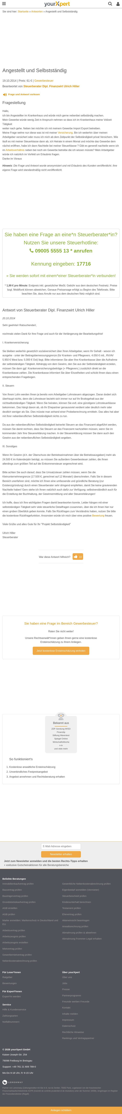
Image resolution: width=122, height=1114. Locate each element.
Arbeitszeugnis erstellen (15, 942)
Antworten (37, 11)
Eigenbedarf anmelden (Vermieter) (80, 889)
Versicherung (65, 132)
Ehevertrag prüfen (71, 914)
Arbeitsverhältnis (15, 150)
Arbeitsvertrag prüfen (13, 930)
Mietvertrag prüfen (12, 948)
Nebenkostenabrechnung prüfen (19, 960)
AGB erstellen (9, 908)
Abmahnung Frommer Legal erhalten (82, 938)
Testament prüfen (71, 908)
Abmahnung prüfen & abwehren (79, 932)
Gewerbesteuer (43, 80)
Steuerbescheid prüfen (74, 896)
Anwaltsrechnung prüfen (75, 926)
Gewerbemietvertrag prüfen (17, 954)
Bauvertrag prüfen (12, 889)
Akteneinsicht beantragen (75, 920)
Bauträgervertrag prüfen (15, 896)
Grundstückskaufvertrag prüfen (19, 902)
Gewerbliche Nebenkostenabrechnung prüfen (86, 883)
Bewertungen (9, 983)
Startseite (23, 11)
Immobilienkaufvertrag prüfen (18, 883)
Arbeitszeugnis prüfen (14, 936)
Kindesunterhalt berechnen (76, 902)
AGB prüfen (8, 914)
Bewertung (98, 515)
